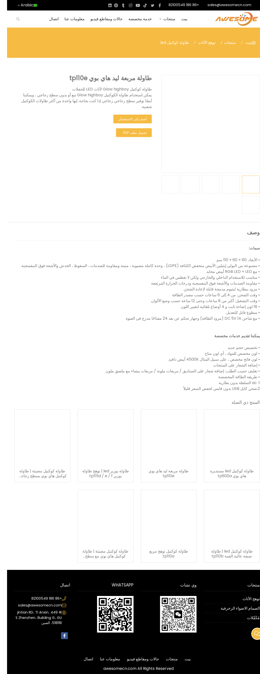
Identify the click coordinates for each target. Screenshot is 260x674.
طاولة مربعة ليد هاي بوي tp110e (161, 473)
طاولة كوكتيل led (167, 42)
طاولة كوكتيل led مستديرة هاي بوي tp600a (225, 473)
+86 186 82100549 (176, 4)
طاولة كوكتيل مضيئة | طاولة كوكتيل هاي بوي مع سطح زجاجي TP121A (98, 554)
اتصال (47, 19)
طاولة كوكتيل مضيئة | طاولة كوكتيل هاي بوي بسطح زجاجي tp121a (35, 473)
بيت (177, 19)
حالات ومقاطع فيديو (99, 19)
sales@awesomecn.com (222, 4)
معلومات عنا (67, 19)
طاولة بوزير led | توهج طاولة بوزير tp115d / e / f (98, 473)
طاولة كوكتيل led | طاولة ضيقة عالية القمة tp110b (225, 554)
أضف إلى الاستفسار (125, 119)
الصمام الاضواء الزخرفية (233, 608)
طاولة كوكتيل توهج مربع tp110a (161, 554)
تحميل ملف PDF (128, 132)
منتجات (159, 19)
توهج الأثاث (199, 42)
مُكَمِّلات (246, 618)
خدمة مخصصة (133, 19)
